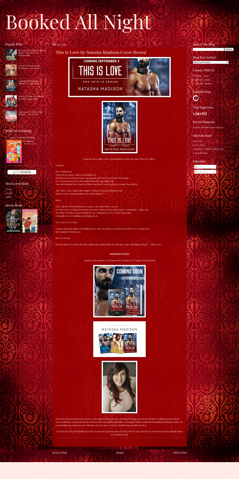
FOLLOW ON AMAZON (134, 431)
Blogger (140, 473)
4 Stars (8, 189)
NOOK (152, 260)
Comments (201, 171)
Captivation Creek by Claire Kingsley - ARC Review (30, 113)
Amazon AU (128, 260)
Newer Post (59, 452)
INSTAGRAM (86, 431)
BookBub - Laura (201, 75)
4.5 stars (9, 193)
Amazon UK (115, 260)
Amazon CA (102, 260)
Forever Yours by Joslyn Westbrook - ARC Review (29, 66)
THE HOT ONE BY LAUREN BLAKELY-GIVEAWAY (31, 97)
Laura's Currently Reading (22, 137)
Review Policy (199, 145)
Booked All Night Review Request (208, 127)
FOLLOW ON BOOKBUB (157, 431)
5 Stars (8, 197)
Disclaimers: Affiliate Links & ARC (208, 149)
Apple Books (141, 260)
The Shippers (28, 141)
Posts (198, 166)
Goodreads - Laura (201, 79)
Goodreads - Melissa (202, 83)
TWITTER (74, 431)
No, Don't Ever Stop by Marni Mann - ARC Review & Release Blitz (31, 53)
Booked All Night (78, 21)
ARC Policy (198, 141)
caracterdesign (117, 473)
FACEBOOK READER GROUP (108, 431)
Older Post (180, 452)
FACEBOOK (62, 431)
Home (120, 452)
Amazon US (89, 260)
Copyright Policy (200, 153)
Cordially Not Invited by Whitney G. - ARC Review (29, 82)
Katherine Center (30, 144)
